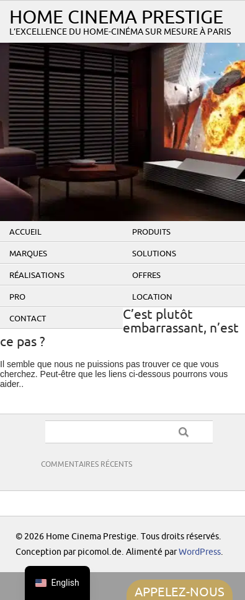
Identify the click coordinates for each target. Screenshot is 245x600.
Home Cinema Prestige (116, 17)
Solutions (154, 254)
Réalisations (37, 275)
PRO (17, 297)
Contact (27, 319)
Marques (28, 254)
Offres (146, 275)
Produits (151, 232)
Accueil (25, 232)
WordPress (200, 552)
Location (152, 297)
